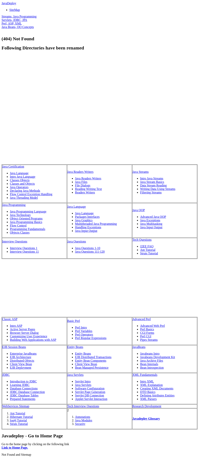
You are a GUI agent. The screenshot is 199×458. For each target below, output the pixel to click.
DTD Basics (147, 392)
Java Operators (19, 187)
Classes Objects (20, 180)
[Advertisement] (34, 82)
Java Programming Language (28, 211)
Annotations (82, 416)
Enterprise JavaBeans (23, 353)
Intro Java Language (22, 176)
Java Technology (20, 215)
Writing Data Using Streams (157, 189)
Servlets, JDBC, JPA (14, 20)
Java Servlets (75, 374)
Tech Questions (142, 239)
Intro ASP (16, 325)
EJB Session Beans (14, 347)
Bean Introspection (152, 367)
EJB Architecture (20, 357)
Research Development (146, 406)
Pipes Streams (149, 339)
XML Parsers (148, 399)
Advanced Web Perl (152, 325)
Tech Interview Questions (83, 406)
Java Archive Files (151, 360)
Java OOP (138, 210)
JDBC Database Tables (24, 395)
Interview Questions (14, 241)
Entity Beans (75, 347)
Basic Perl (73, 321)
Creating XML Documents (156, 388)
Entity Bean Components (90, 360)
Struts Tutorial (149, 253)
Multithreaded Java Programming (96, 223)
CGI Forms (147, 332)
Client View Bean (21, 364)
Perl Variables (83, 331)
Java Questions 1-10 (87, 248)
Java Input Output (86, 230)
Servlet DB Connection (89, 395)
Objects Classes (20, 232)
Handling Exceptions (88, 227)
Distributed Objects (22, 360)
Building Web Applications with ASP (33, 339)
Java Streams (140, 171)
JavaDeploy (9, 3)
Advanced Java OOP (153, 216)
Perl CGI (145, 336)
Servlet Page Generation (90, 392)
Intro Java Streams (151, 178)
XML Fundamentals (144, 374)
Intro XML (147, 381)
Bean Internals (149, 364)
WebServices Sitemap (15, 406)
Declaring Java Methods (25, 190)
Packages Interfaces (87, 216)
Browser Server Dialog (24, 332)
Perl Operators (84, 334)
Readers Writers (85, 192)
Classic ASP (9, 319)
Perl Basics (147, 329)
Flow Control (18, 225)
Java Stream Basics (152, 182)
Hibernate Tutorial (21, 416)
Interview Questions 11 (24, 251)
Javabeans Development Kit (157, 357)
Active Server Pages (22, 329)
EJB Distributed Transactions (93, 357)
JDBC (6, 374)
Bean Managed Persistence (91, 367)
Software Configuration (90, 388)
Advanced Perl (141, 319)
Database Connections (24, 388)
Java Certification (13, 166)
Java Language (19, 173)
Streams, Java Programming (19, 16)
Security (80, 423)
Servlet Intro (83, 381)
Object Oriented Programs (26, 218)
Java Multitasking (151, 223)
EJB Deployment (20, 367)
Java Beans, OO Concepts (18, 27)
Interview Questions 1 (23, 248)
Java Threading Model (24, 197)
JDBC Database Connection (27, 392)
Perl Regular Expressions (90, 338)
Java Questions (76, 241)
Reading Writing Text (88, 189)
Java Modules (83, 420)
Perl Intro (81, 327)
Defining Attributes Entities (157, 395)
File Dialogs (82, 185)
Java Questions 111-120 (90, 251)
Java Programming (13, 205)
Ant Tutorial (147, 249)
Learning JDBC (20, 385)
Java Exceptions (150, 220)
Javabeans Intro (150, 353)
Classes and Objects (22, 183)
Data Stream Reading (153, 185)
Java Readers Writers (80, 171)
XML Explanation (151, 385)
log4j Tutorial (18, 420)
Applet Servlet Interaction (91, 399)
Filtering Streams (151, 192)
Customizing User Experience (28, 336)
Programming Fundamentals (27, 229)
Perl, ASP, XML (12, 23)
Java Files (81, 182)
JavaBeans (139, 347)
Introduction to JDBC (23, 381)
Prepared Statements (22, 399)
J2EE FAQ (147, 246)
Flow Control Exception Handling (31, 194)
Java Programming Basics (26, 222)
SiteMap (14, 9)
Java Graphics (84, 220)
